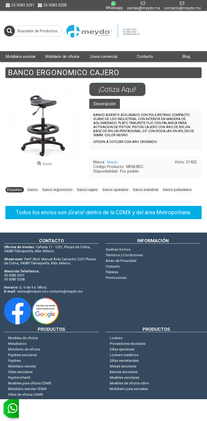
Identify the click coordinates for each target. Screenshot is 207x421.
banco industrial (145, 190)
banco (33, 190)
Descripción (104, 103)
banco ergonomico (58, 190)
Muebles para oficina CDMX (29, 383)
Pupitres (14, 361)
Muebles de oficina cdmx (129, 383)
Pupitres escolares (22, 355)
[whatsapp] (9, 410)
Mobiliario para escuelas (129, 389)
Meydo (112, 162)
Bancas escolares (123, 372)
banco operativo (115, 190)
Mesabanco (17, 344)
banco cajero (87, 190)
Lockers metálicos (124, 355)
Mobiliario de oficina (24, 349)
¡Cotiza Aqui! (117, 89)
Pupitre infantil (19, 378)
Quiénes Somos (118, 249)
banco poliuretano (177, 190)
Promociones (116, 278)
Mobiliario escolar (22, 366)
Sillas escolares (20, 372)
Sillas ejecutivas (122, 349)
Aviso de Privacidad (121, 261)
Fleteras (112, 272)
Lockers (116, 338)
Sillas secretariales (124, 361)
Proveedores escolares (128, 344)
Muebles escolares (124, 378)
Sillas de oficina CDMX (25, 394)
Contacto (113, 266)
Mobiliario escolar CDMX (27, 389)
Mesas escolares (123, 366)
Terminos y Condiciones (124, 255)
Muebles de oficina (23, 338)
